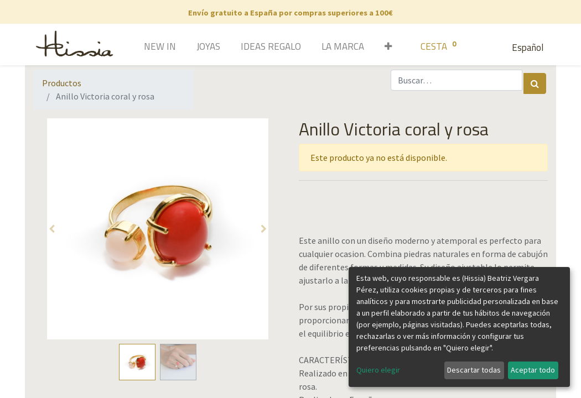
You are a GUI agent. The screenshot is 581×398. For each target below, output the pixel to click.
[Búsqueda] (534, 83)
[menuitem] (144, 47)
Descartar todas (474, 370)
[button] (384, 47)
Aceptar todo (533, 370)
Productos (61, 82)
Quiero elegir (378, 370)
